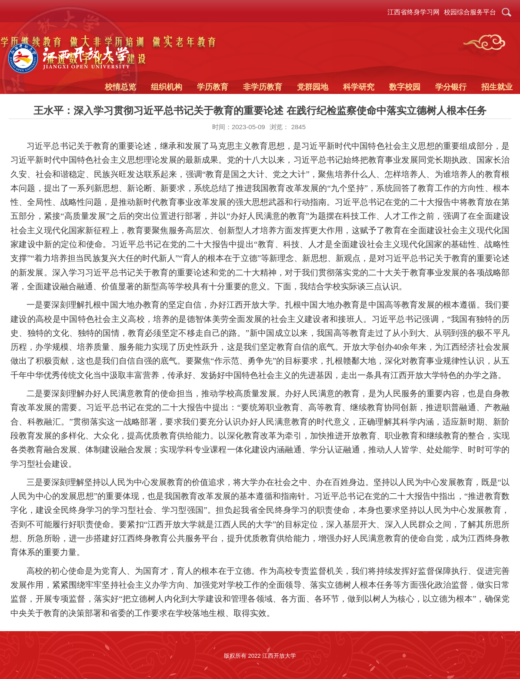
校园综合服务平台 (470, 12)
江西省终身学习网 (413, 12)
